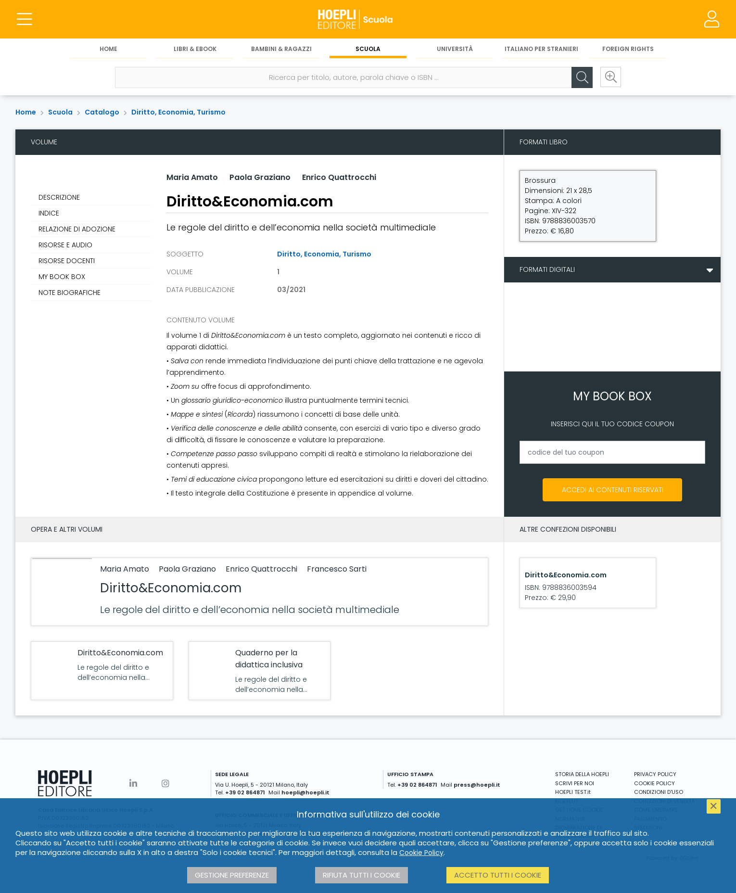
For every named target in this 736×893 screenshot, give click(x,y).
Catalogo (102, 112)
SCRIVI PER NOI (574, 783)
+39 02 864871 (245, 792)
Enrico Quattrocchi (339, 177)
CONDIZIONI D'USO (658, 792)
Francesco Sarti (337, 568)
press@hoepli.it (477, 785)
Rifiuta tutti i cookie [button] (361, 875)
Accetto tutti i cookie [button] (497, 875)
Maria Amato (192, 177)
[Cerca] (581, 77)
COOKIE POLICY (654, 783)
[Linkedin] (133, 784)
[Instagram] (165, 784)
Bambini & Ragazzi (281, 49)
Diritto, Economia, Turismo (178, 112)
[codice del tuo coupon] (612, 452)
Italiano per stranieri (541, 49)
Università (455, 49)
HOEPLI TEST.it (573, 792)
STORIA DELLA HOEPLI (582, 774)
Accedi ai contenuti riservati (612, 490)
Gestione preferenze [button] (232, 875)
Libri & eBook (195, 49)
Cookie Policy (421, 852)
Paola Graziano (260, 177)
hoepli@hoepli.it (305, 792)
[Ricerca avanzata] (610, 77)
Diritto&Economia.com (170, 588)
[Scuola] (368, 19)
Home (108, 49)
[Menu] (24, 19)
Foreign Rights (628, 49)
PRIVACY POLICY (655, 774)
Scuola (368, 49)
